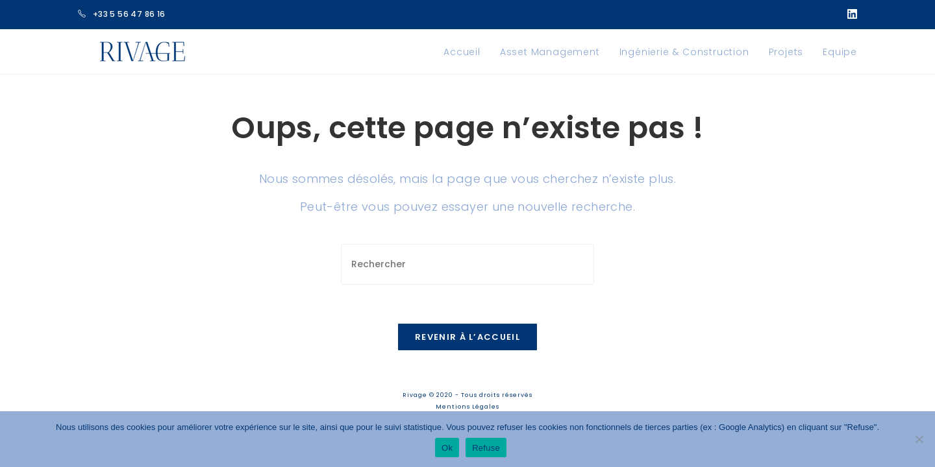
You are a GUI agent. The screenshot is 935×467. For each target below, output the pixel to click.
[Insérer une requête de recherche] (467, 264)
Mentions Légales (467, 407)
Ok (447, 448)
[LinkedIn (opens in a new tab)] (849, 14)
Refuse (486, 448)
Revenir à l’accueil (467, 337)
